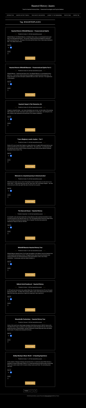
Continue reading (30, 61)
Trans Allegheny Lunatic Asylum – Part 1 (30, 145)
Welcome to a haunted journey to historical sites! (30, 182)
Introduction (10, 15)
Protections (67, 15)
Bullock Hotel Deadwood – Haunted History (30, 291)
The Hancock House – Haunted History (30, 217)
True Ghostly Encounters (38, 15)
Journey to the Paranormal (54, 15)
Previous (26, 401)
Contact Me (76, 15)
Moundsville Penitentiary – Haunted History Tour (30, 326)
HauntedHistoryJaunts (37, 37)
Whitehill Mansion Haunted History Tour (30, 254)
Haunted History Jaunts (43, 5)
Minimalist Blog (48, 406)
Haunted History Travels (22, 15)
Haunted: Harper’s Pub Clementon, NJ (30, 110)
